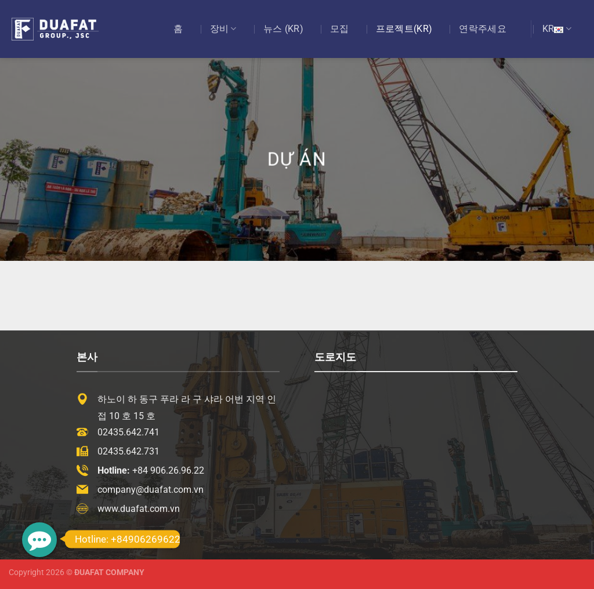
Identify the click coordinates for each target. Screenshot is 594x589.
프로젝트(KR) (404, 28)
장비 (223, 29)
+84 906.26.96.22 (168, 470)
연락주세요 (482, 28)
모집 (339, 28)
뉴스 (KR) (283, 28)
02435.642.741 (128, 432)
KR (556, 29)
